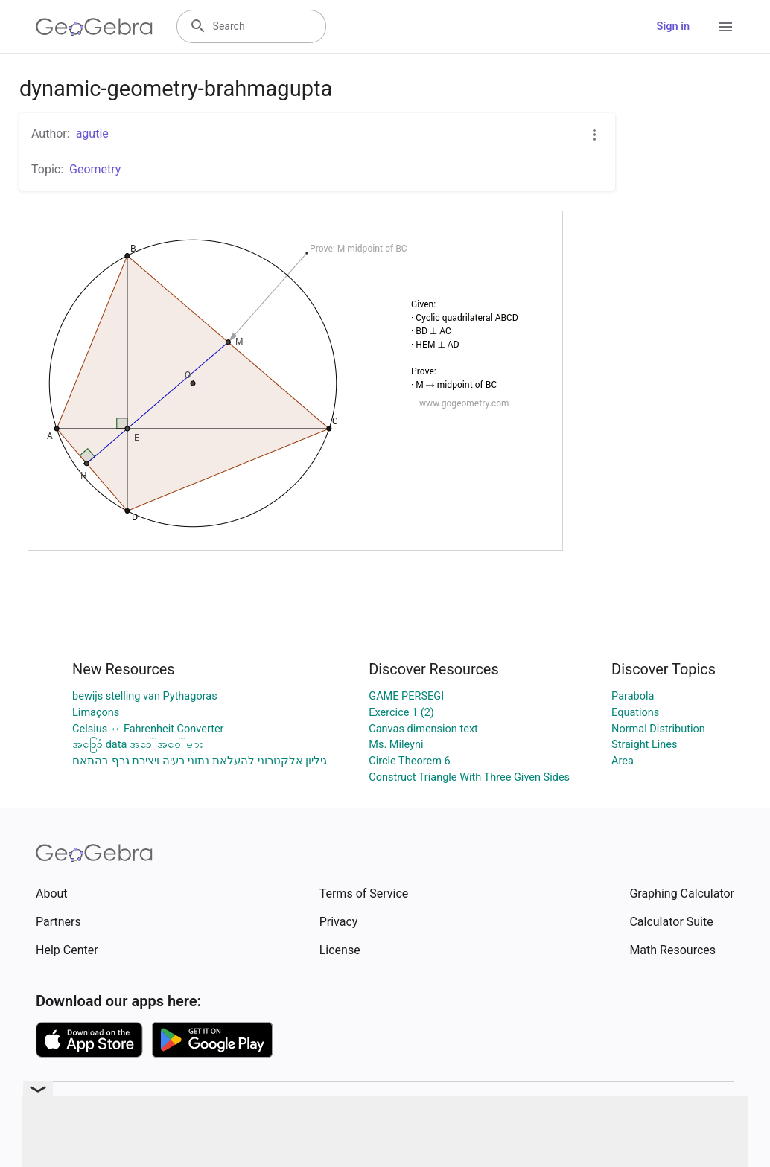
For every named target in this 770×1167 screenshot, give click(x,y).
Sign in (673, 26)
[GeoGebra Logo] (94, 27)
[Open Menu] (725, 27)
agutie (92, 134)
